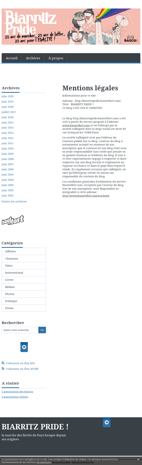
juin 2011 (8, 143)
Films (8, 265)
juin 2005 (8, 174)
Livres (9, 279)
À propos (55, 58)
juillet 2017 (9, 112)
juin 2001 (8, 195)
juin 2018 (8, 106)
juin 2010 (8, 148)
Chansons (11, 258)
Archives (33, 58)
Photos (9, 294)
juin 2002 (8, 190)
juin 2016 (8, 117)
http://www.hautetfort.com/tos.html (85, 195)
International (14, 272)
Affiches (10, 251)
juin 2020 (8, 96)
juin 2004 (8, 179)
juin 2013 (8, 132)
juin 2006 (8, 169)
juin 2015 (8, 122)
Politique (11, 301)
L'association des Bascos (17, 391)
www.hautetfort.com (76, 125)
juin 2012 (8, 138)
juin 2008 (8, 159)
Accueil (12, 58)
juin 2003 (8, 185)
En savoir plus (44, 462)
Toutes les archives (14, 201)
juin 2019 (8, 101)
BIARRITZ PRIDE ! (35, 426)
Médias (10, 287)
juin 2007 (8, 164)
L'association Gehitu (15, 396)
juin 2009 (8, 153)
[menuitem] (12, 57)
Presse (9, 308)
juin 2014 (8, 127)
